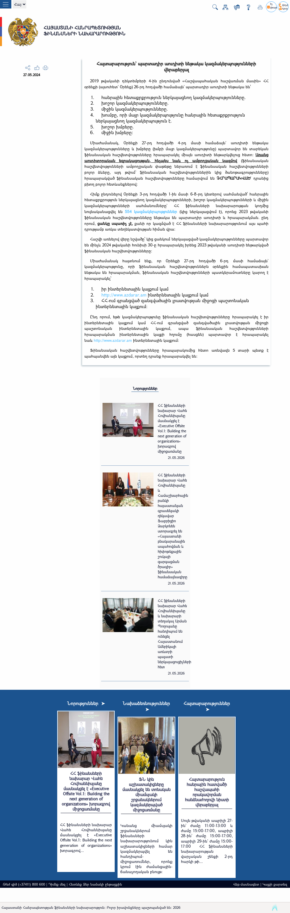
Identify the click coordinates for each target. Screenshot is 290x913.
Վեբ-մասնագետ (246, 884)
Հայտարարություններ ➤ (207, 706)
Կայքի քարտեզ (275, 884)
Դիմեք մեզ (56, 884)
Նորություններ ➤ (86, 703)
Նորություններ (145, 388)
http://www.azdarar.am (123, 295)
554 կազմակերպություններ (151, 211)
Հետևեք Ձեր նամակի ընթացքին (95, 884)
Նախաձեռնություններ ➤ (146, 706)
